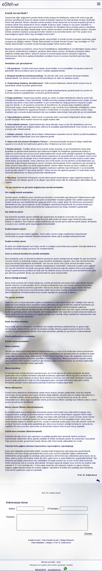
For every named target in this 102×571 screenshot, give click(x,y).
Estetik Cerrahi (34, 540)
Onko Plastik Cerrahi (50, 540)
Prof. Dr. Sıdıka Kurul (51, 493)
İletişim (49, 543)
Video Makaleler (37, 543)
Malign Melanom (67, 540)
